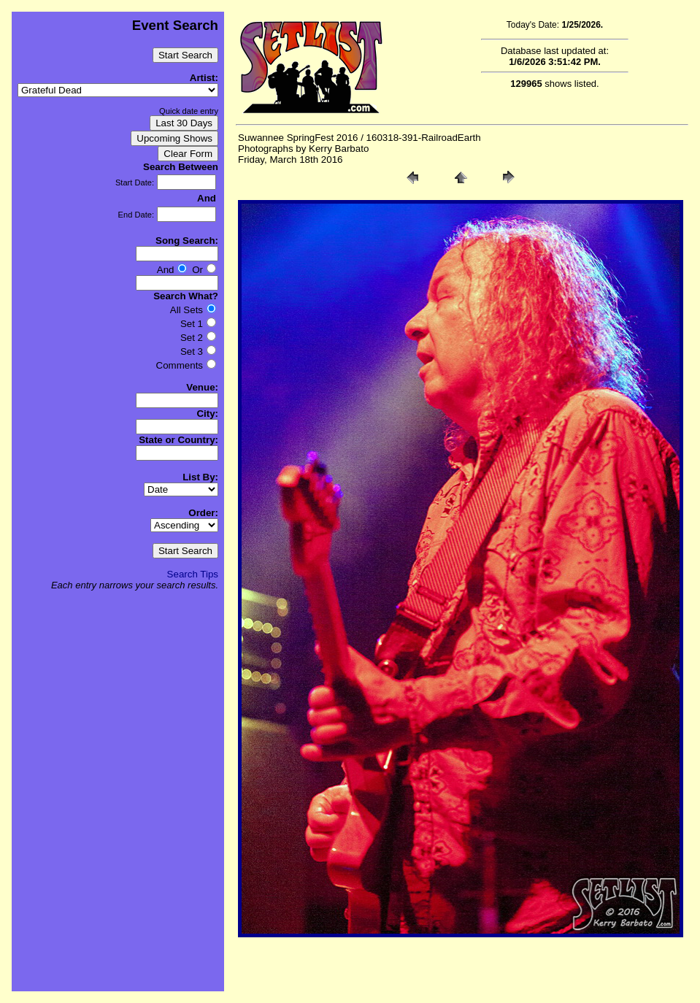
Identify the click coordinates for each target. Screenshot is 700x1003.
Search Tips (192, 574)
